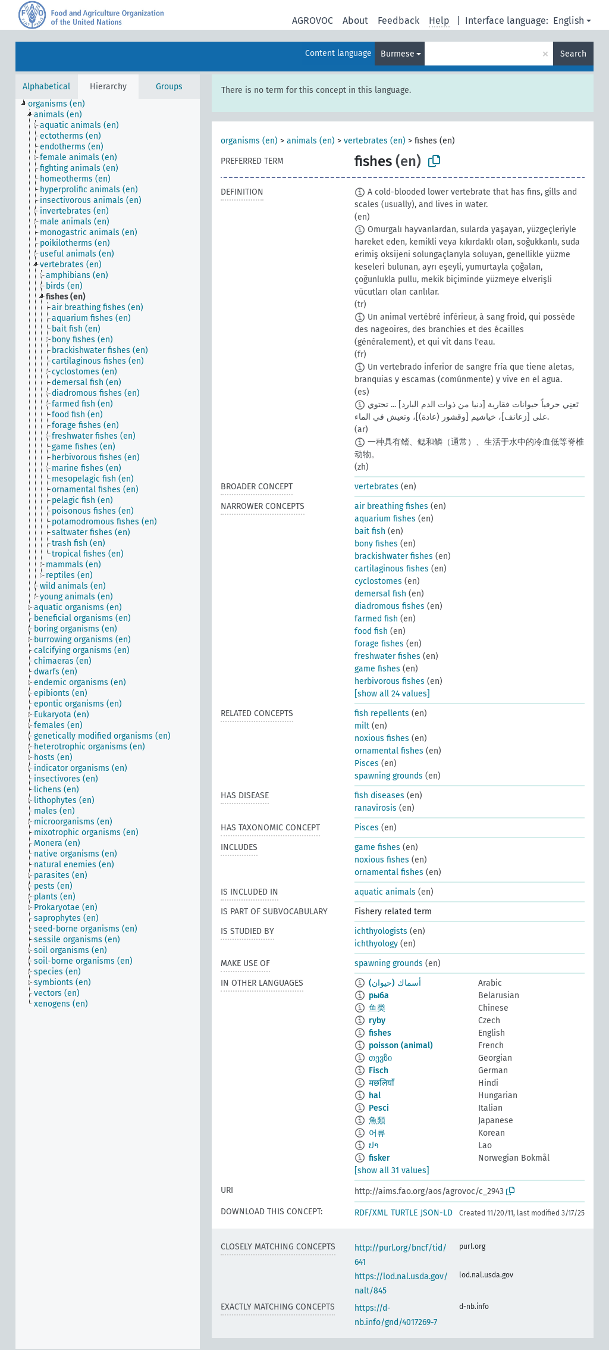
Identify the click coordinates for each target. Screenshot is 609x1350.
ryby (377, 1020)
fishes (380, 1033)
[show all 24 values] (392, 694)
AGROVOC (312, 20)
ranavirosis (375, 808)
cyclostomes (378, 581)
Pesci (379, 1108)
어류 (377, 1133)
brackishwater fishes (393, 556)
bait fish (369, 531)
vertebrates (376, 487)
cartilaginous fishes (391, 569)
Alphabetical (46, 87)
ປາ (374, 1145)
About (355, 20)
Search (573, 54)
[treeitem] (61, 104)
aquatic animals (385, 892)
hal (375, 1095)
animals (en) (311, 141)
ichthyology (376, 944)
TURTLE (404, 1213)
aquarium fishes (385, 519)
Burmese (398, 54)
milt (361, 726)
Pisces (366, 763)
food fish (371, 631)
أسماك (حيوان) (395, 983)
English (568, 20)
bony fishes (376, 544)
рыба (379, 995)
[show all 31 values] (391, 1170)
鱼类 (377, 1008)
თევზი (380, 1058)
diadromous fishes (389, 606)
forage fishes (379, 644)
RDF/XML (371, 1213)
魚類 (377, 1120)
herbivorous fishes (389, 681)
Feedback (398, 20)
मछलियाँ (381, 1083)
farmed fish (376, 619)
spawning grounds (388, 776)
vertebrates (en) (375, 141)
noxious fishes (381, 738)
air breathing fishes (391, 506)
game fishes (377, 669)
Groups (169, 87)
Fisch (378, 1070)
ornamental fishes (388, 751)
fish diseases (379, 795)
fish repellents (381, 713)
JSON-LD (436, 1213)
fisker (379, 1158)
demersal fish (380, 594)
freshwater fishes (387, 656)
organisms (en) (249, 141)
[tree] (107, 724)
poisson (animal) (401, 1045)
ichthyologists (380, 931)
